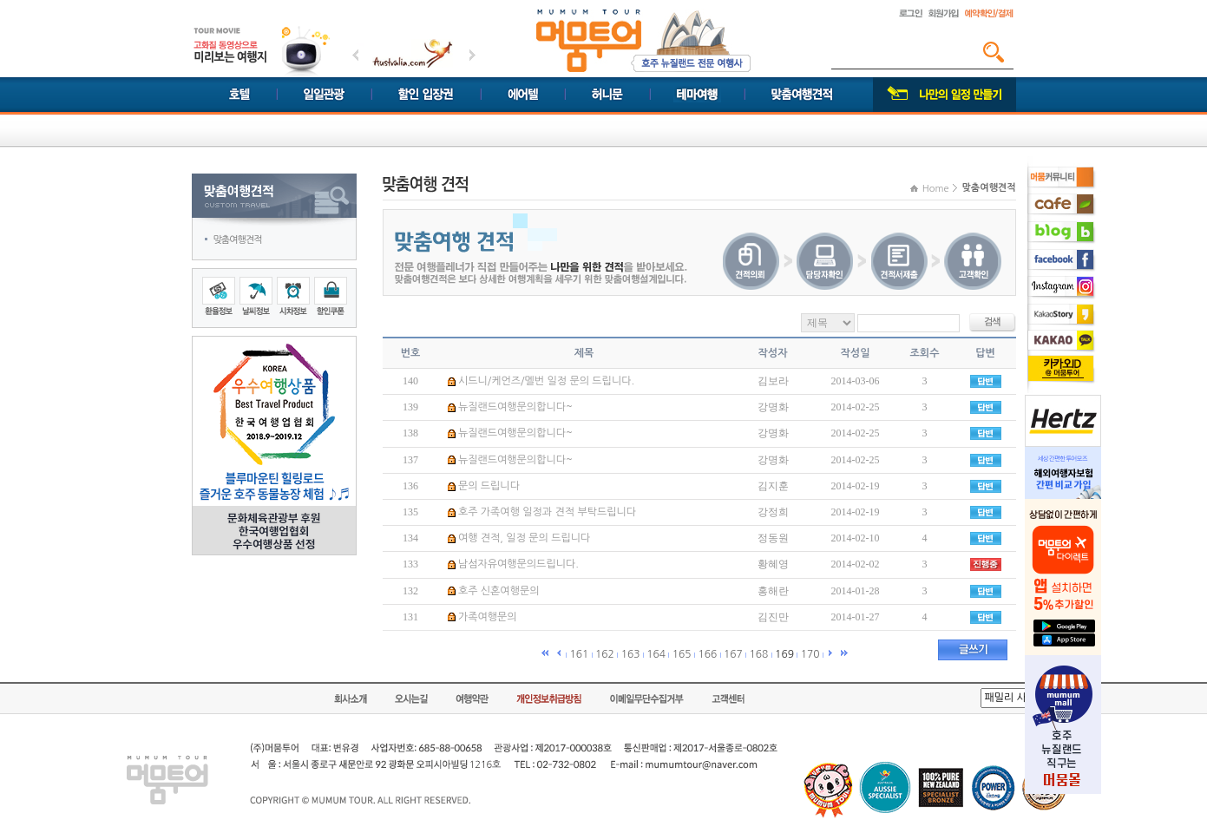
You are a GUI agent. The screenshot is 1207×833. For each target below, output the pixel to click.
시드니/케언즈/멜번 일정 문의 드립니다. (546, 381)
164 (656, 654)
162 (604, 654)
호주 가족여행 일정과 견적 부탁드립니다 (547, 512)
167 (733, 654)
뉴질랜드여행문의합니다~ (515, 407)
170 (810, 654)
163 (630, 654)
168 (759, 654)
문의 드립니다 (489, 486)
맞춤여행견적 (237, 240)
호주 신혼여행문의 (499, 591)
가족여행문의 (487, 617)
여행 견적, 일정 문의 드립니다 (524, 538)
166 (707, 654)
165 (682, 654)
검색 (993, 52)
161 (578, 654)
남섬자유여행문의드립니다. (518, 564)
